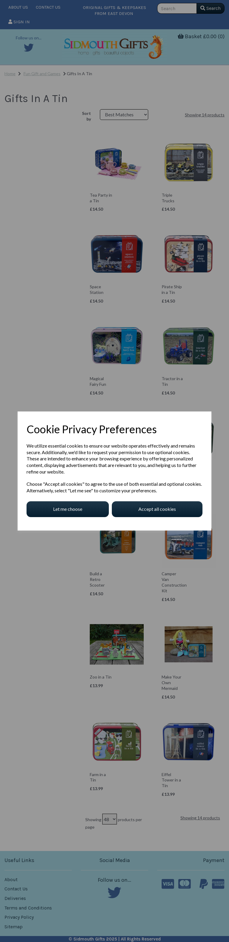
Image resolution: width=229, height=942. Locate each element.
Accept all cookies (157, 509)
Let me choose (67, 509)
